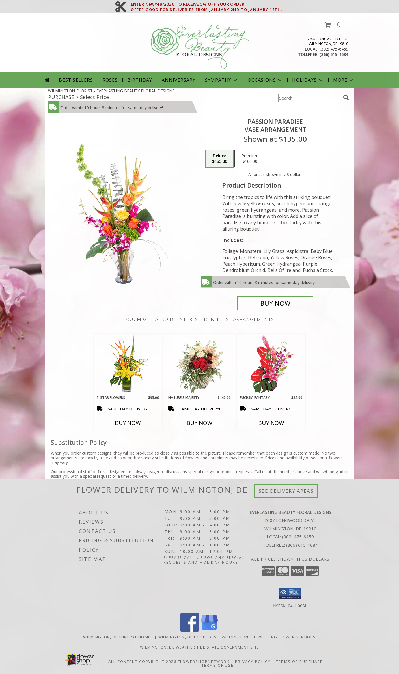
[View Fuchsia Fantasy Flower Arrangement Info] (271, 364)
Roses (110, 80)
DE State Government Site (229, 646)
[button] (332, 24)
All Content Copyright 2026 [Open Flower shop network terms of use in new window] (142, 661)
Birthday (139, 80)
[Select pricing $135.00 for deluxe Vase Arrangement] (219, 158)
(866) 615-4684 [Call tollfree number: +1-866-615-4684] (334, 54)
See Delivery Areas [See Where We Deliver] (286, 491)
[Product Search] (309, 98)
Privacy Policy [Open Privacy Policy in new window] (253, 661)
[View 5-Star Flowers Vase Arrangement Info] (128, 364)
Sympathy (221, 80)
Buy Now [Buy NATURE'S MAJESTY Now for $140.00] (199, 423)
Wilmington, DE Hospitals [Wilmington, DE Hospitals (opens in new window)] (187, 636)
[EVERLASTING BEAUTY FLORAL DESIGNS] (200, 45)
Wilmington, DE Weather (167, 646)
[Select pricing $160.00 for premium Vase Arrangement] (250, 158)
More (343, 80)
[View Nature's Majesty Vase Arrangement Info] (200, 364)
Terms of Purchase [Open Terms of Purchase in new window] (299, 661)
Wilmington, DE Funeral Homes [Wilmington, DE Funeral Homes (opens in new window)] (118, 636)
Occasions (265, 80)
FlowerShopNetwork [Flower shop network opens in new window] (204, 661)
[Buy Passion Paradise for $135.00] (275, 303)
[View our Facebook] (189, 629)
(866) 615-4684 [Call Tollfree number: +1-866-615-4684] (302, 545)
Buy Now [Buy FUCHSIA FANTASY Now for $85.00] (271, 423)
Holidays (307, 80)
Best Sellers (76, 80)
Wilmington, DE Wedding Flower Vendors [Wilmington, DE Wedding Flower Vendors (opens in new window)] (269, 636)
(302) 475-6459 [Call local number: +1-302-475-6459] (334, 49)
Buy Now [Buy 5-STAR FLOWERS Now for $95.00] (128, 423)
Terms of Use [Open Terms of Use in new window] (218, 665)
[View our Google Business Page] (209, 629)
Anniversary (178, 80)
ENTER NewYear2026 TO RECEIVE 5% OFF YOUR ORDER (206, 4)
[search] (346, 97)
